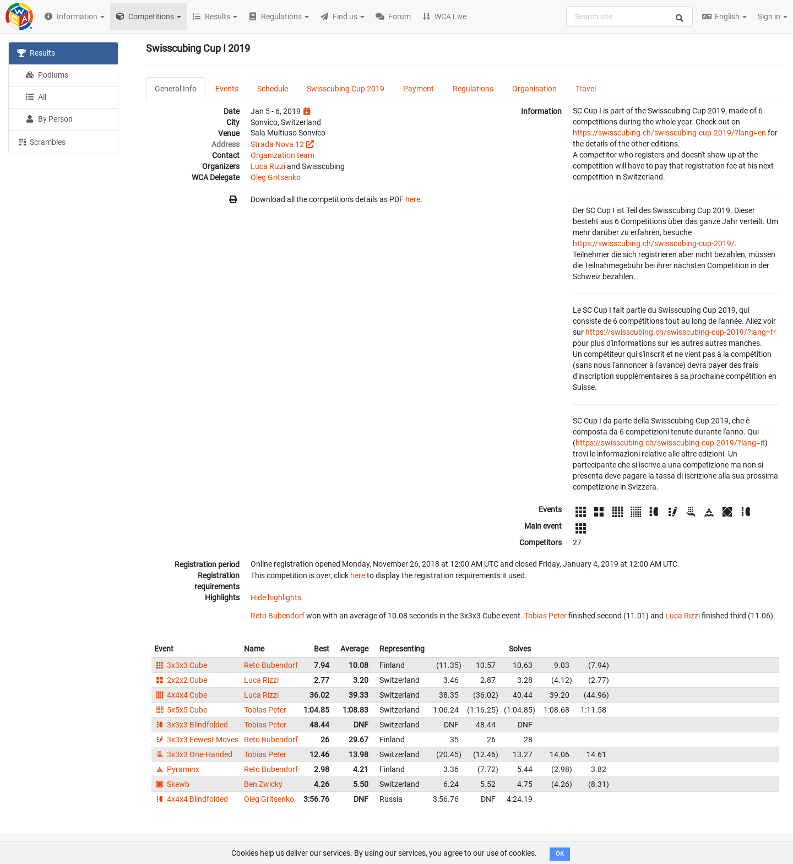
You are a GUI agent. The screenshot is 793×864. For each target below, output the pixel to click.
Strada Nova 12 (277, 144)
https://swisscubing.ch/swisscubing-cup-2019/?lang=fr (680, 332)
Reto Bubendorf (278, 615)
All (35, 97)
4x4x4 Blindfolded (191, 799)
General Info (176, 88)
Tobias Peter (545, 615)
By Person (49, 119)
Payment (418, 88)
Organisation (534, 88)
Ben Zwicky (263, 784)
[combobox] (629, 16)
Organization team (282, 155)
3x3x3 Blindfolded (191, 724)
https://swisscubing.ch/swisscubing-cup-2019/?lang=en (669, 132)
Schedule (272, 88)
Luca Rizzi (268, 166)
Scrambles (41, 141)
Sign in (772, 16)
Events (226, 88)
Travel (585, 88)
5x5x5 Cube (180, 709)
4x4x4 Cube (180, 695)
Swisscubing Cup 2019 (345, 88)
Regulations (473, 88)
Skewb (171, 784)
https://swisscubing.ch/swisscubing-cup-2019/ (654, 243)
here (412, 199)
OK (560, 853)
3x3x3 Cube (180, 665)
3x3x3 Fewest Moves (196, 739)
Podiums (46, 74)
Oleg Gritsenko (276, 177)
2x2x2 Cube (180, 680)
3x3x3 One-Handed (193, 754)
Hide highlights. (277, 597)
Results (36, 52)
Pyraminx (176, 769)
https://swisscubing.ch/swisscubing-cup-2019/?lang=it (670, 442)
